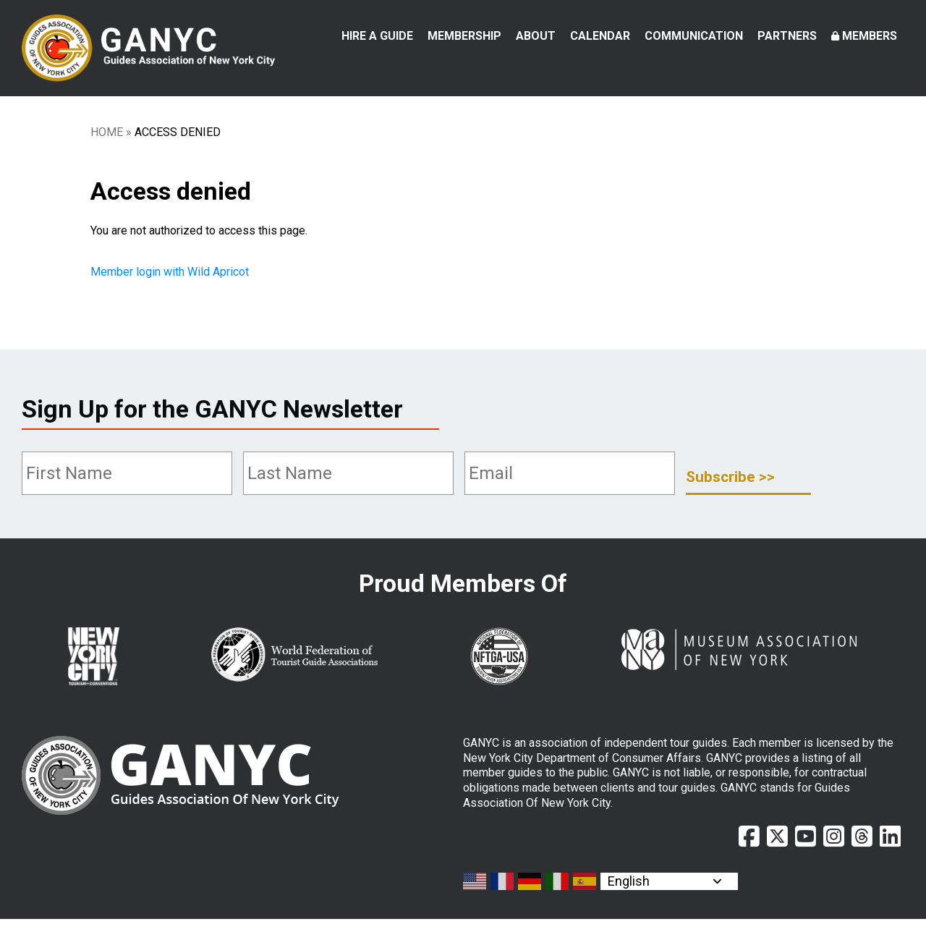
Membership (464, 36)
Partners (787, 36)
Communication (694, 36)
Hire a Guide (377, 36)
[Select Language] (669, 894)
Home (106, 145)
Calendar (600, 36)
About (536, 36)
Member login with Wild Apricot (171, 285)
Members (869, 36)
